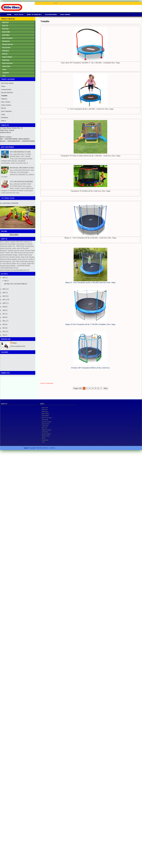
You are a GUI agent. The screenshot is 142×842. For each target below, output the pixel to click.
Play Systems (6, 47)
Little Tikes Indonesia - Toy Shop (46, 448)
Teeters (3, 86)
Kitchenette (6, 41)
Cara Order (65, 14)
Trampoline (45, 21)
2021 (3, 299)
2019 (3, 307)
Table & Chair (6, 66)
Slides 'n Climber (5, 102)
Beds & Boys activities (7, 83)
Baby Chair (5, 22)
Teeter (4, 69)
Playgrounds (51, 14)
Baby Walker (6, 35)
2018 (3, 310)
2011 (3, 335)
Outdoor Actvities (7, 44)
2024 (4, 289)
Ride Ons (4, 54)
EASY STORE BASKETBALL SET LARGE (20, 152)
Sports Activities (7, 63)
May (5, 280)
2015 (3, 321)
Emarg (15, 343)
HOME (56, 3)
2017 (3, 314)
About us (3, 120)
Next (105, 388)
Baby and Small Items (7, 92)
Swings (3, 114)
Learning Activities (6, 89)
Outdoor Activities (6, 105)
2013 (3, 328)
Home (9, 14)
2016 (3, 317)
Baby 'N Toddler (34, 14)
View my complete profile (18, 346)
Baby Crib (5, 25)
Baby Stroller (6, 32)
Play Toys (19, 14)
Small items (5, 60)
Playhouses (5, 50)
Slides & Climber (7, 57)
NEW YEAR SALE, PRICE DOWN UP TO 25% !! (22, 168)
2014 (3, 324)
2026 (4, 277)
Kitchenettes (4, 117)
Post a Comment (47, 383)
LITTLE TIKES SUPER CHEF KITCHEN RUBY (21, 181)
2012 (3, 331)
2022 (4, 296)
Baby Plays (5, 28)
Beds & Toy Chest (7, 38)
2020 (4, 303)
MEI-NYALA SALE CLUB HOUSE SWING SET (15, 284)
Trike (3, 76)
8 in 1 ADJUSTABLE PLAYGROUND (9, 203)
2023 (4, 292)
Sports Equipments (6, 111)
